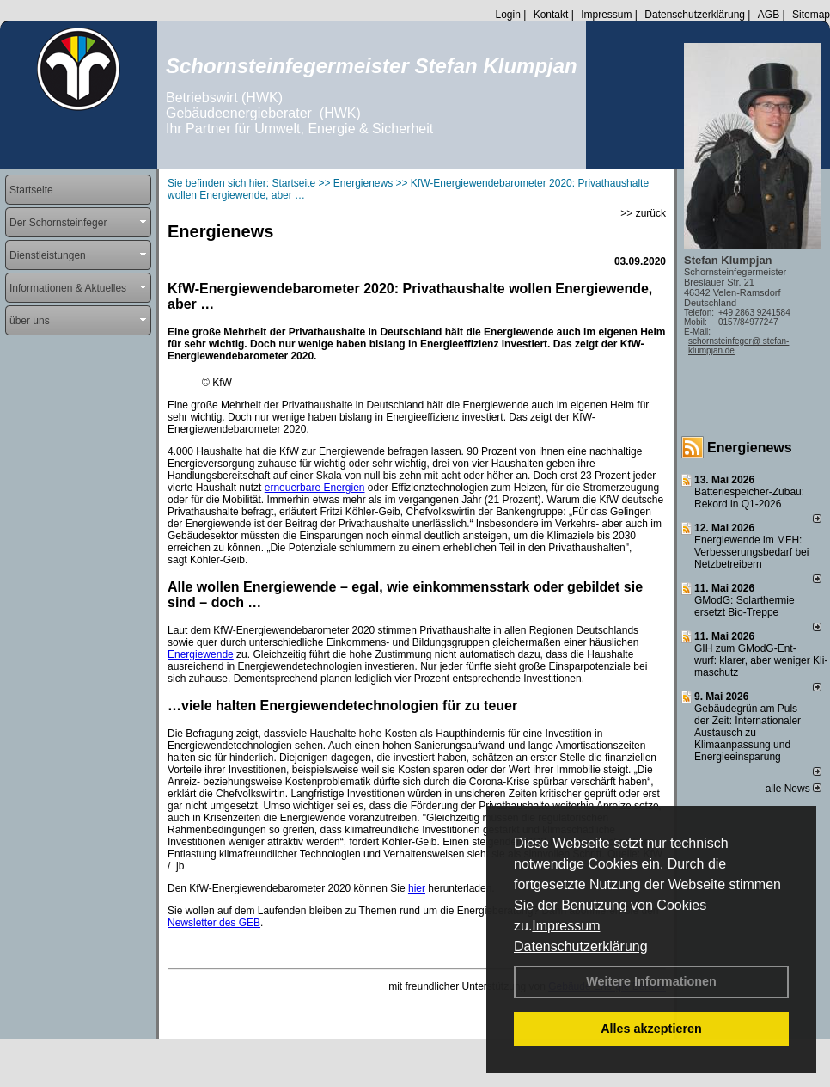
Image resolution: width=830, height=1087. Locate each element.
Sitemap (811, 15)
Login (507, 15)
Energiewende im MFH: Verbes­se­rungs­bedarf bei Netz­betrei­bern (751, 552)
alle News (793, 789)
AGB (768, 15)
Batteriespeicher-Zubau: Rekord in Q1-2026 (749, 498)
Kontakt (551, 15)
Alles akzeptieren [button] (651, 1028)
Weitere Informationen (651, 981)
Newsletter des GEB (214, 923)
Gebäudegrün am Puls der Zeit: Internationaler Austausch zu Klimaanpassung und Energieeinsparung (747, 733)
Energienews (749, 447)
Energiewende (201, 654)
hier (416, 888)
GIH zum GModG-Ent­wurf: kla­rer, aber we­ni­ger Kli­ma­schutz (760, 660)
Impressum (566, 925)
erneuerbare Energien (315, 488)
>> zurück (643, 213)
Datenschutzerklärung (581, 946)
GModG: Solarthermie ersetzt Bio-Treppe (744, 606)
